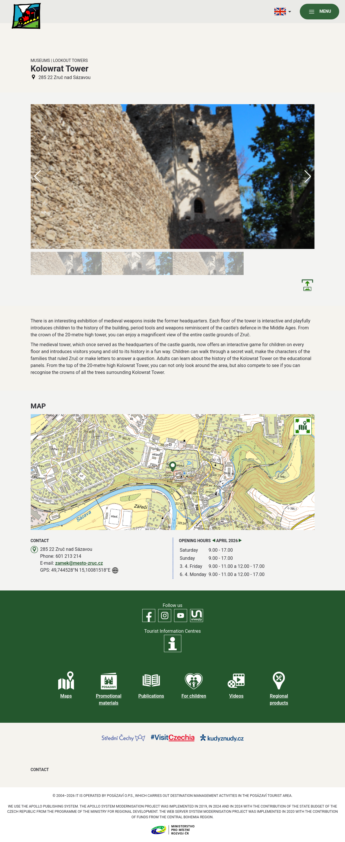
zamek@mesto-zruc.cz (79, 563)
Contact (40, 769)
